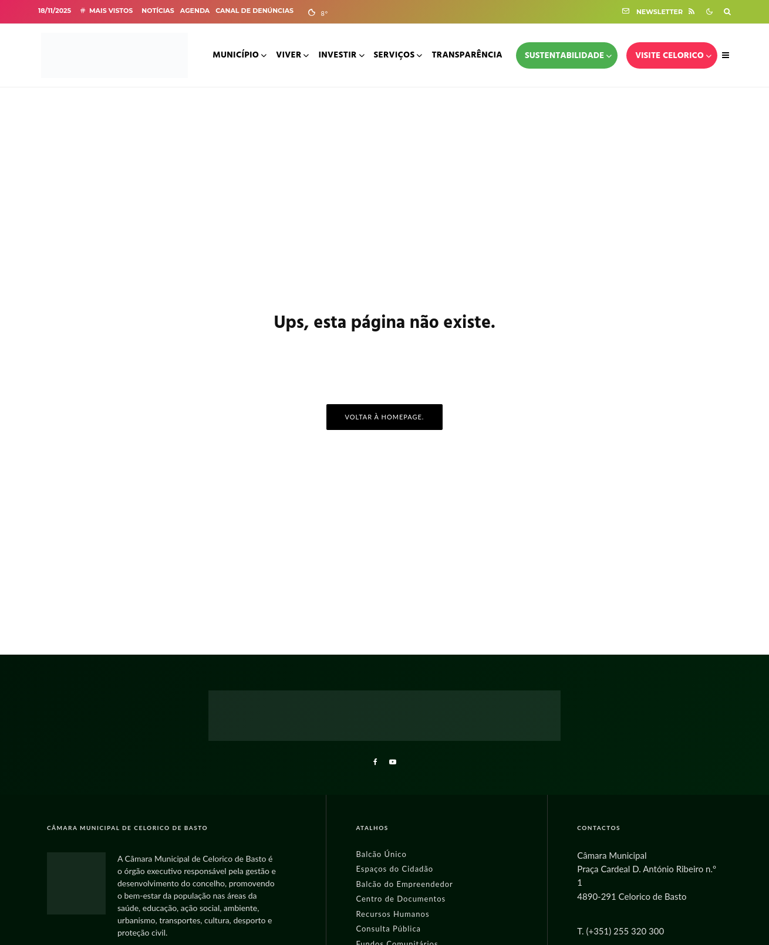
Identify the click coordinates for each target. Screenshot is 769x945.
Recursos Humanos (392, 914)
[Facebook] (375, 762)
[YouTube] (392, 762)
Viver (288, 55)
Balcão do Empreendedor (404, 884)
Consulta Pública (388, 928)
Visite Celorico (669, 56)
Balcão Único (381, 854)
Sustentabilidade (564, 56)
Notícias (157, 10)
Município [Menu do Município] (236, 55)
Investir (337, 55)
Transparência (466, 55)
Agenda (195, 10)
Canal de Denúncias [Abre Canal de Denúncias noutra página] (254, 10)
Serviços (394, 55)
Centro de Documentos (401, 898)
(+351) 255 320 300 (625, 931)
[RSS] (691, 11)
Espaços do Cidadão (394, 868)
